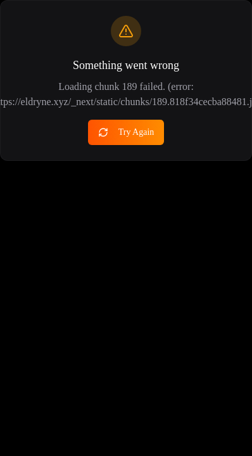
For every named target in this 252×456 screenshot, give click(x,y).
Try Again (126, 132)
